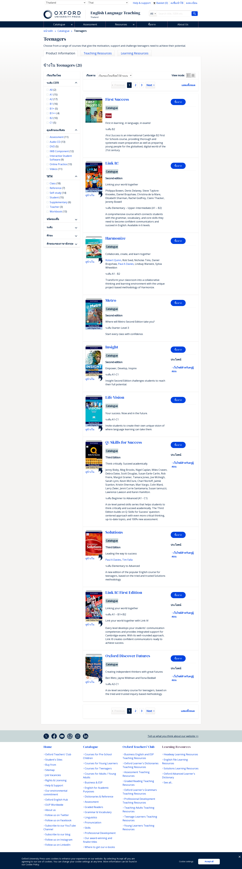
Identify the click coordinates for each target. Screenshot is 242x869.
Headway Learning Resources (181, 754)
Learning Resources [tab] (134, 53)
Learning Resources (176, 747)
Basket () (160, 3)
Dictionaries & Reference (99, 796)
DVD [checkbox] (54, 146)
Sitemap (50, 770)
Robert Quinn (113, 260)
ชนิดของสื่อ (53, 219)
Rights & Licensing (56, 780)
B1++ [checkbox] (54, 113)
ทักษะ (50, 235)
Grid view (193, 75)
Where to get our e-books (100, 847)
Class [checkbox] (55, 183)
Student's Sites (53, 759)
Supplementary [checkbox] (60, 202)
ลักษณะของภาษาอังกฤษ (60, 243)
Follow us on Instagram (58, 839)
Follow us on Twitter (57, 815)
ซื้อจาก (152, 24)
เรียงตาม (91, 75)
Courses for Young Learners (101, 763)
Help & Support (54, 785)
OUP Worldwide (54, 804)
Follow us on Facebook (58, 820)
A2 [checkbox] (54, 99)
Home (48, 747)
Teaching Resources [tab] (98, 53)
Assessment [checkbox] (59, 137)
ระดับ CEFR (53, 83)
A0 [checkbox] (53, 89)
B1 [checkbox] (54, 104)
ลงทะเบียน (191, 3)
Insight (111, 347)
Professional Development (100, 833)
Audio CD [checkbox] (57, 142)
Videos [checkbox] (56, 169)
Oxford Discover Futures (127, 656)
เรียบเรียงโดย (54, 75)
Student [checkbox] (57, 197)
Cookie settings (186, 861)
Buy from (50, 764)
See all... (168, 782)
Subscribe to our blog (57, 834)
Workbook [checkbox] (58, 211)
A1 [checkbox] (54, 94)
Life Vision (114, 397)
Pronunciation (93, 822)
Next (149, 85)
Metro (110, 300)
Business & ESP (93, 782)
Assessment (90, 24)
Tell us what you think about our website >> (173, 736)
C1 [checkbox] (53, 122)
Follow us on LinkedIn (57, 844)
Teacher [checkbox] (56, 207)
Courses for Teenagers (98, 768)
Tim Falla (127, 559)
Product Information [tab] (60, 53)
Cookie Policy (32, 864)
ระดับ (49, 227)
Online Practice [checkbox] (61, 164)
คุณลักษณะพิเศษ (56, 130)
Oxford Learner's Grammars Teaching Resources (140, 791)
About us (50, 810)
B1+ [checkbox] (54, 108)
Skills (88, 827)
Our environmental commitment (55, 792)
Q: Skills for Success (123, 442)
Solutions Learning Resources (181, 768)
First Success (117, 99)
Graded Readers (94, 807)
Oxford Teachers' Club (58, 754)
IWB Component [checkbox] (62, 151)
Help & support (142, 3)
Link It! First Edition (123, 592)
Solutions (114, 532)
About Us (182, 24)
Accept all (209, 861)
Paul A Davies (126, 264)
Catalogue (59, 24)
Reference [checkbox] (57, 188)
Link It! (112, 163)
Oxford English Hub (56, 799)
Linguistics (91, 817)
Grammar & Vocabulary (98, 812)
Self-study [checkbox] (58, 193)
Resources (121, 24)
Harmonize (115, 238)
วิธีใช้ (49, 176)
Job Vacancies (53, 775)
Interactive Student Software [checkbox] (61, 157)
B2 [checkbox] (54, 118)
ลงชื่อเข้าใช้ (177, 3)
